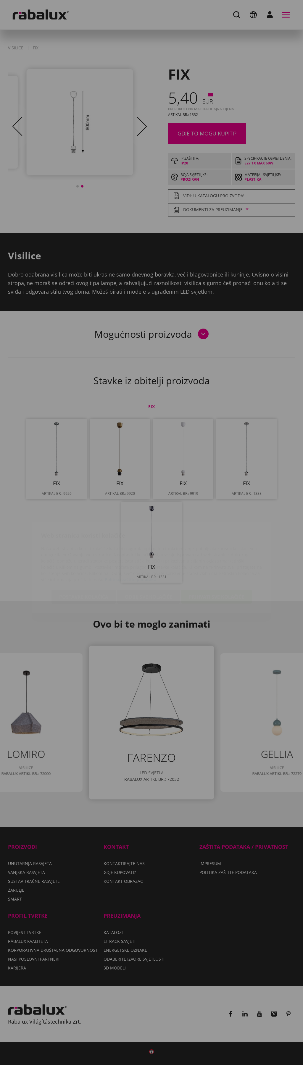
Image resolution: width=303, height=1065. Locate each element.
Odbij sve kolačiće (148, 562)
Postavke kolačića (83, 562)
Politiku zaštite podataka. (131, 544)
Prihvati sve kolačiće (216, 562)
